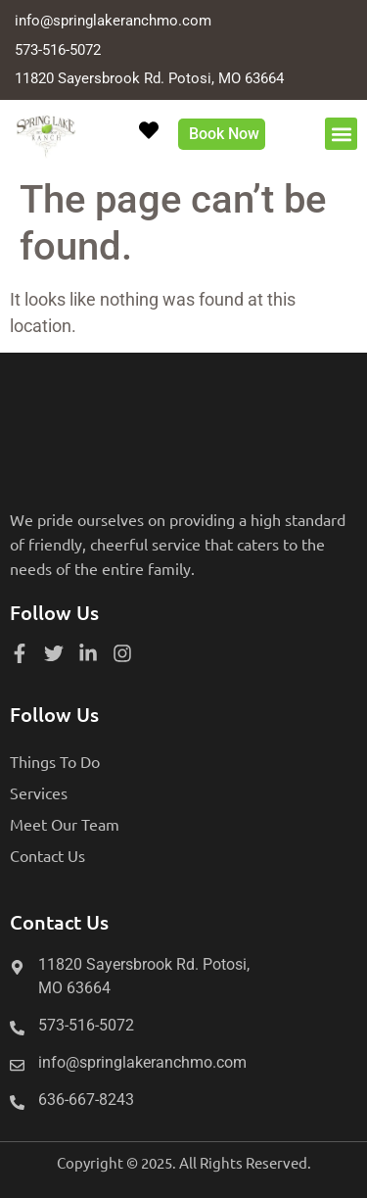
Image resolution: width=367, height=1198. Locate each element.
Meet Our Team (64, 824)
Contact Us (47, 855)
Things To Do (55, 761)
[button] (341, 134)
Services (39, 792)
